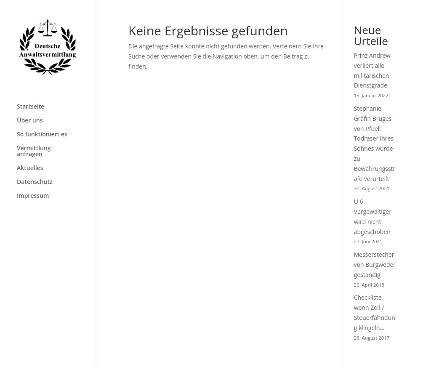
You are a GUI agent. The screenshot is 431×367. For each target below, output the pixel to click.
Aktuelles (30, 168)
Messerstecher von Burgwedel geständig (374, 264)
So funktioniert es (42, 134)
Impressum (33, 196)
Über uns (30, 120)
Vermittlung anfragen (34, 151)
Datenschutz (35, 182)
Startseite (30, 107)
